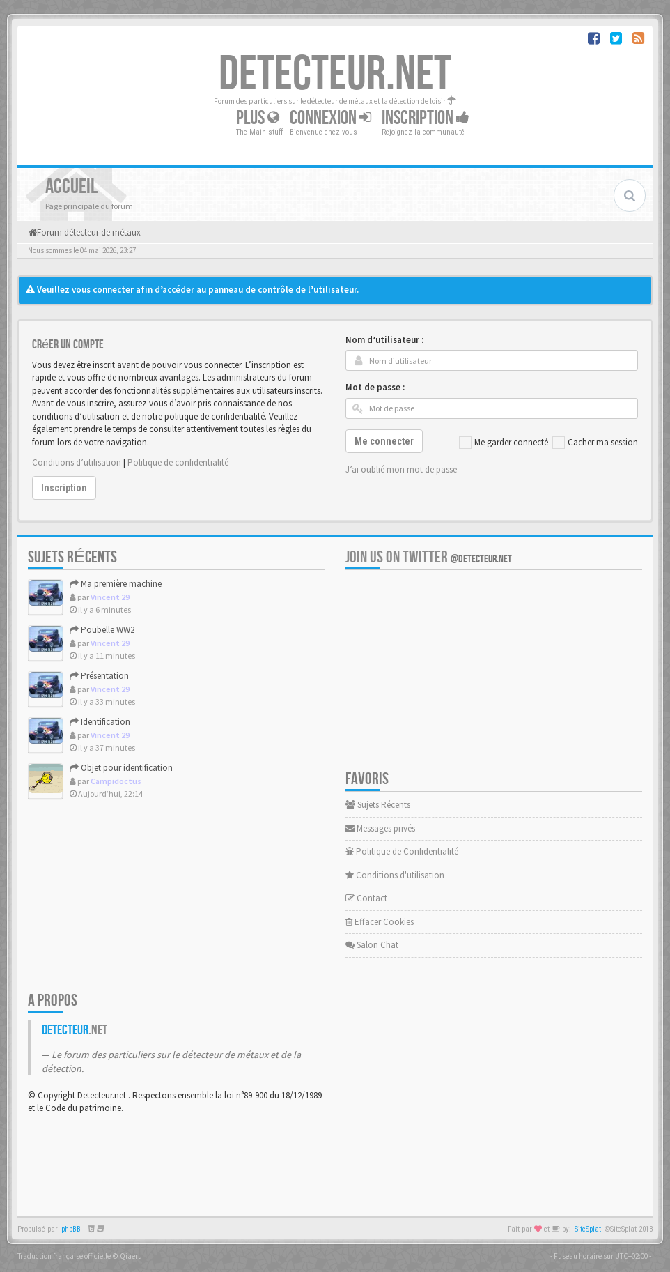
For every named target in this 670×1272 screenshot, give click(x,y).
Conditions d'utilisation (394, 875)
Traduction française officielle (64, 1256)
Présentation (99, 676)
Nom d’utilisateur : (384, 340)
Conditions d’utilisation (76, 462)
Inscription (425, 118)
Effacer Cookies (379, 922)
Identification (100, 722)
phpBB (71, 1229)
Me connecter (384, 441)
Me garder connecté (503, 442)
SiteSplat (588, 1229)
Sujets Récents (377, 805)
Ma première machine (116, 584)
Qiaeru (131, 1256)
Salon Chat (371, 945)
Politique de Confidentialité (401, 851)
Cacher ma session (595, 442)
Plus (257, 118)
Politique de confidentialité (177, 462)
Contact (366, 898)
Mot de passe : (375, 387)
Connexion (330, 118)
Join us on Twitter (428, 557)
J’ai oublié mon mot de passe (401, 469)
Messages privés (380, 828)
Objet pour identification (121, 768)
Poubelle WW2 (102, 630)
